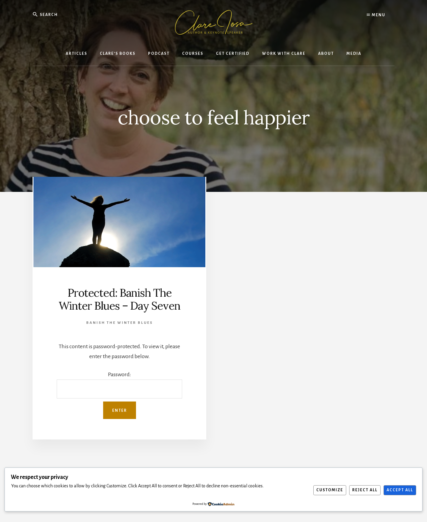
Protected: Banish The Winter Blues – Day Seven (119, 299)
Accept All (400, 490)
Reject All (365, 490)
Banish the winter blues (119, 323)
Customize (329, 490)
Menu (376, 15)
